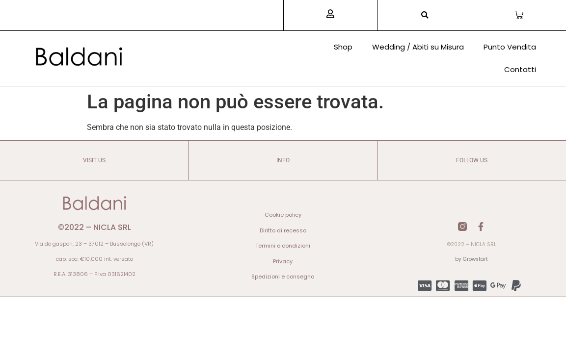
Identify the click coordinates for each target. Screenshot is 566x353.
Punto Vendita (510, 47)
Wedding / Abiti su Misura (418, 47)
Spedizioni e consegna (283, 276)
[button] (425, 15)
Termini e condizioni (282, 246)
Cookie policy (283, 215)
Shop (343, 47)
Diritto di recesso (283, 230)
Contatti (520, 69)
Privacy (283, 261)
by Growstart (471, 259)
